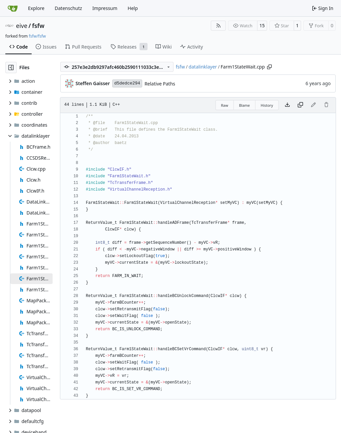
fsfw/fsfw (37, 36)
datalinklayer (202, 67)
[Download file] (287, 105)
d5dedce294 (127, 83)
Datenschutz (68, 8)
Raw (224, 105)
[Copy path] (269, 67)
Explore (36, 8)
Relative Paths (160, 83)
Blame (244, 105)
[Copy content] (300, 105)
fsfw (38, 25)
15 (262, 25)
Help (133, 8)
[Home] (12, 8)
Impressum (104, 8)
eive (21, 25)
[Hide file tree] (11, 67)
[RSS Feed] (218, 26)
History (267, 105)
